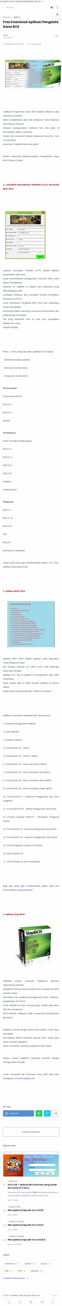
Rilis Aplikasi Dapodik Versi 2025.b (26, 1239)
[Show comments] (52, 1302)
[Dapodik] (20, 1221)
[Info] (15, 1181)
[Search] (57, 7)
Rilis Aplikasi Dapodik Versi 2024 (26, 1224)
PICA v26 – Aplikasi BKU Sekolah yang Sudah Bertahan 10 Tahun (32, 1186)
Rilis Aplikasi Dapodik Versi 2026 (25, 1210)
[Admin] (5, 35)
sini (26, 566)
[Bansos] (46, 1264)
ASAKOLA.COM (16, 1295)
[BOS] (12, 1181)
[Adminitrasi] (12, 1264)
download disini (25, 890)
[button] (8, 7)
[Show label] (16, 1278)
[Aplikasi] (13, 1206)
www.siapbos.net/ (26, 1078)
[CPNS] (21, 1271)
